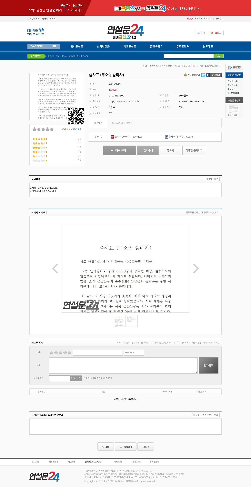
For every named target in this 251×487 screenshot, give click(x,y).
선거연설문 (103, 46)
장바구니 (220, 19)
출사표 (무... (233, 115)
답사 (65, 56)
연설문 (59, 56)
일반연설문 (232, 81)
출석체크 (232, 89)
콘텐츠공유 (156, 46)
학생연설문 (232, 85)
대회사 (51, 56)
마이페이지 (209, 19)
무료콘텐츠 (182, 46)
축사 (79, 56)
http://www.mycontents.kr (124, 101)
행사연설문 (76, 46)
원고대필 (208, 46)
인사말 (85, 56)
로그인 (190, 19)
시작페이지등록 (48, 19)
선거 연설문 (167, 66)
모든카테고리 (36, 46)
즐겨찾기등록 (33, 19)
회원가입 (198, 19)
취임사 (72, 56)
